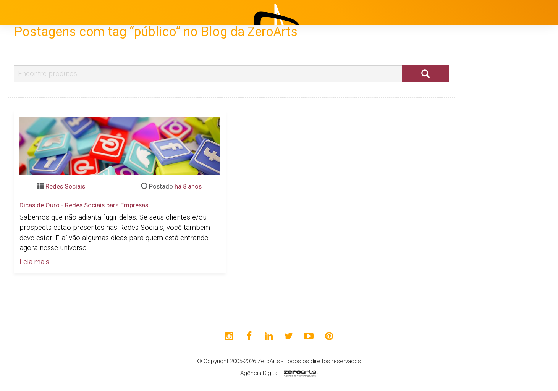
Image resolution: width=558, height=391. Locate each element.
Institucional (497, 135)
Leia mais (34, 262)
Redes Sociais (65, 186)
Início (486, 116)
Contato (490, 231)
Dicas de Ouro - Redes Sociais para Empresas (83, 205)
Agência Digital (259, 373)
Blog (485, 174)
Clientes (490, 193)
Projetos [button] (485, 154)
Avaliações (495, 212)
